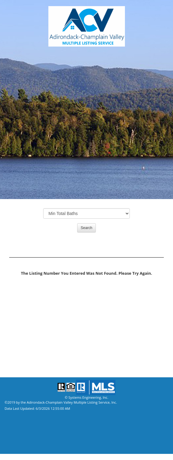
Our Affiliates (19, 322)
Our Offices (17, 313)
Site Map (13, 368)
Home (11, 350)
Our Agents (17, 304)
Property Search (22, 294)
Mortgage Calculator (28, 331)
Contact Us (17, 340)
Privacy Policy (20, 359)
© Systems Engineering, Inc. (86, 397)
